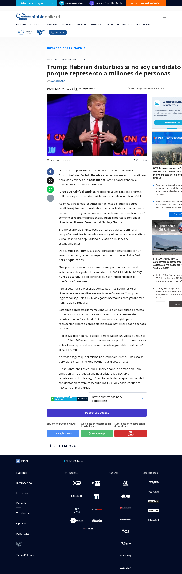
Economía (67, 24)
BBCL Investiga (124, 24)
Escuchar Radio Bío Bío (146, 3)
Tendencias (95, 24)
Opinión (109, 24)
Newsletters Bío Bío (71, 3)
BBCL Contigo (143, 24)
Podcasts (21, 24)
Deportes (81, 24)
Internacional (51, 24)
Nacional (35, 24)
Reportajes (22, 533)
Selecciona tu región (36, 3)
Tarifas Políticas (25, 554)
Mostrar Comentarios (97, 413)
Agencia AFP (58, 81)
